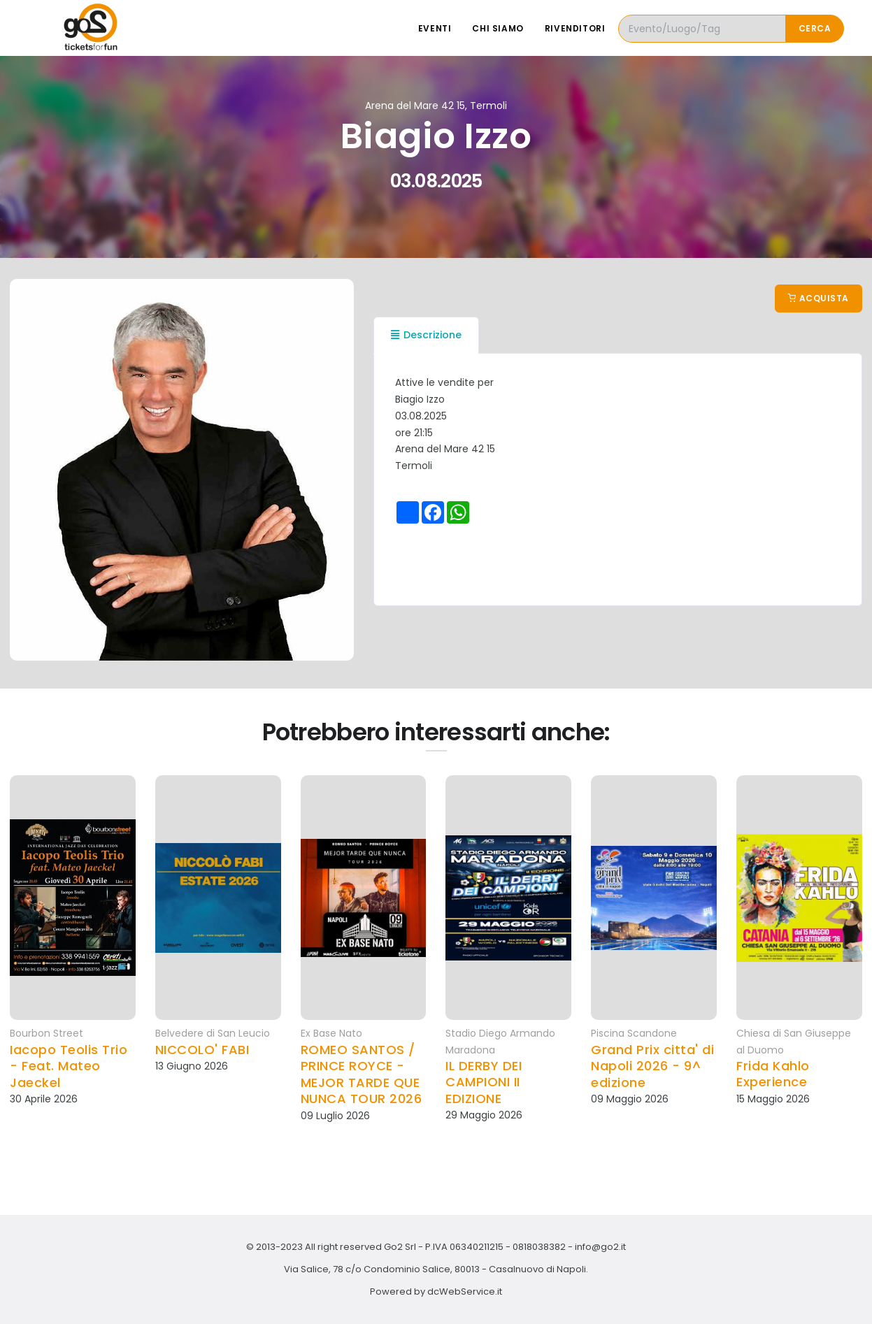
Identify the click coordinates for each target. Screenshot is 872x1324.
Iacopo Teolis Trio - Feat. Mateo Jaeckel (68, 1066)
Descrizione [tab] (426, 335)
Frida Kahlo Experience (773, 1074)
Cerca (815, 28)
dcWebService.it (464, 1291)
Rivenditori (575, 28)
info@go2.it (600, 1246)
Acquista (818, 298)
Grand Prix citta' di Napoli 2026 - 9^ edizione (652, 1066)
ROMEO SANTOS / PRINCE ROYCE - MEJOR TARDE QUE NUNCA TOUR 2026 (361, 1074)
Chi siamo (497, 28)
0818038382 (539, 1246)
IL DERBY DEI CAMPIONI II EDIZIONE (483, 1082)
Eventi (435, 28)
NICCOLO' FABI (202, 1049)
